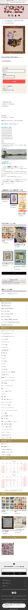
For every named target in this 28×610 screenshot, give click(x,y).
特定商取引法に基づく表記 (8, 90)
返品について (5, 88)
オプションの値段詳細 (7, 86)
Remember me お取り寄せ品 (20, 267)
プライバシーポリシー (18, 603)
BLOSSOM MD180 (13, 205)
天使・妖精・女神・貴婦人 (9, 23)
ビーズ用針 (14, 166)
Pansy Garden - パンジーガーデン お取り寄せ (7, 531)
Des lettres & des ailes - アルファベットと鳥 (20, 530)
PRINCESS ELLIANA (6, 199)
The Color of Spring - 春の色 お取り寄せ (7, 240)
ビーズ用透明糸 (8, 166)
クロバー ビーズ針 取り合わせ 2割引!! (22, 213)
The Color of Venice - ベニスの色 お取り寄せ (7, 511)
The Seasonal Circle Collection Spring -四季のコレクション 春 (20, 244)
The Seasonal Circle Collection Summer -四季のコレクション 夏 (7, 263)
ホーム (3, 20)
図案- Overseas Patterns (9, 20)
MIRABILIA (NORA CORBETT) (19, 20)
